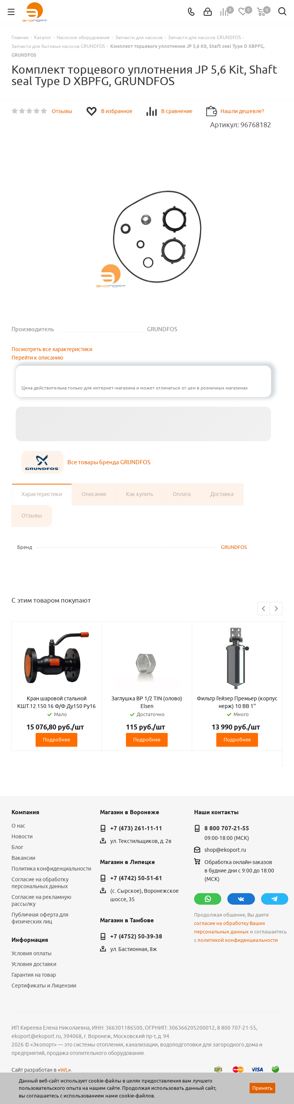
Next (276, 609)
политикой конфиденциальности (238, 940)
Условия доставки (33, 964)
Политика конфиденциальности (51, 869)
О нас (18, 826)
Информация (29, 939)
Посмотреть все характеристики (51, 349)
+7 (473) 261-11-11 (136, 828)
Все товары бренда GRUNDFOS (108, 462)
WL (64, 1070)
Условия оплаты (31, 953)
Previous (264, 609)
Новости (22, 836)
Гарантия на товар (33, 975)
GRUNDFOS (234, 547)
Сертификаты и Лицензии (43, 985)
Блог (17, 847)
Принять (262, 1088)
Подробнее (56, 739)
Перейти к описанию (37, 358)
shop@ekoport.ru (225, 850)
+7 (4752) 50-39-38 (136, 936)
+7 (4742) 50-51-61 (136, 878)
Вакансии (23, 858)
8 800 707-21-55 (226, 828)
